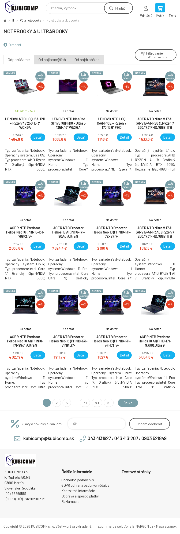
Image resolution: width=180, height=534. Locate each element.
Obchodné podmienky (77, 480)
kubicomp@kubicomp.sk (48, 438)
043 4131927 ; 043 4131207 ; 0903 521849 (126, 438)
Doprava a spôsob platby (80, 496)
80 (96, 402)
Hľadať (120, 8)
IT (13, 20)
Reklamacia (70, 501)
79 (84, 402)
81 (107, 402)
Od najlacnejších (52, 59)
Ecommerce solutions (114, 526)
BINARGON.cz (142, 526)
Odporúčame (19, 59)
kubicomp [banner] (24, 7)
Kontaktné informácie (78, 491)
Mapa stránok (166, 526)
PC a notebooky (30, 20)
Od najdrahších (87, 59)
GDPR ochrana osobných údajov (85, 485)
